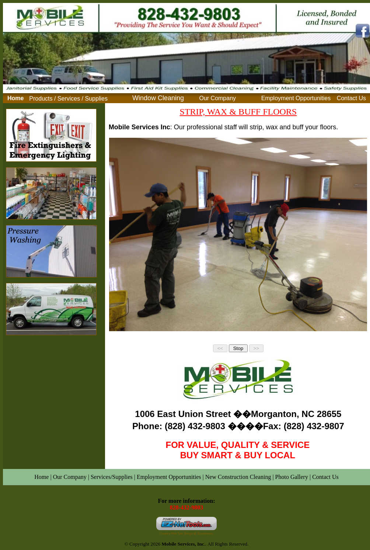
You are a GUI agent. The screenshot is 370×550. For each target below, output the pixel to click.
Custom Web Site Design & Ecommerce (186, 533)
